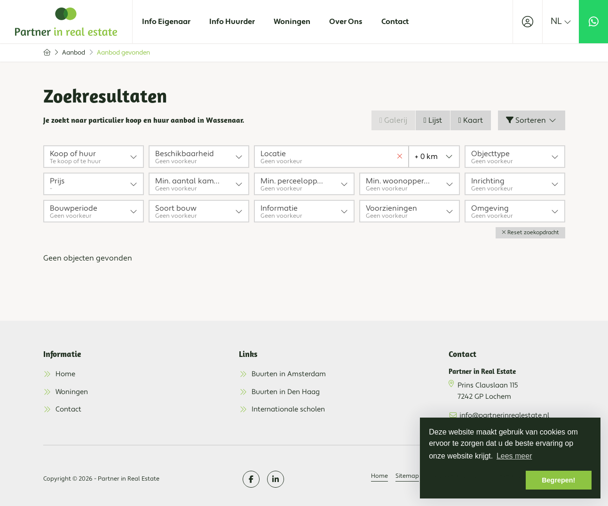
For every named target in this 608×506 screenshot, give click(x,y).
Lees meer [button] (514, 456)
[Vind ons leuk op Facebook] (251, 479)
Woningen (292, 21)
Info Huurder (232, 21)
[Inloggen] (527, 21)
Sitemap (407, 476)
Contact (395, 21)
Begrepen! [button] (558, 480)
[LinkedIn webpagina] (275, 479)
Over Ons (346, 21)
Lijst (433, 120)
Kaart (470, 120)
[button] (530, 232)
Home (379, 476)
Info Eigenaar (166, 21)
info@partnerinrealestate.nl (504, 415)
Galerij (393, 120)
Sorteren (531, 120)
